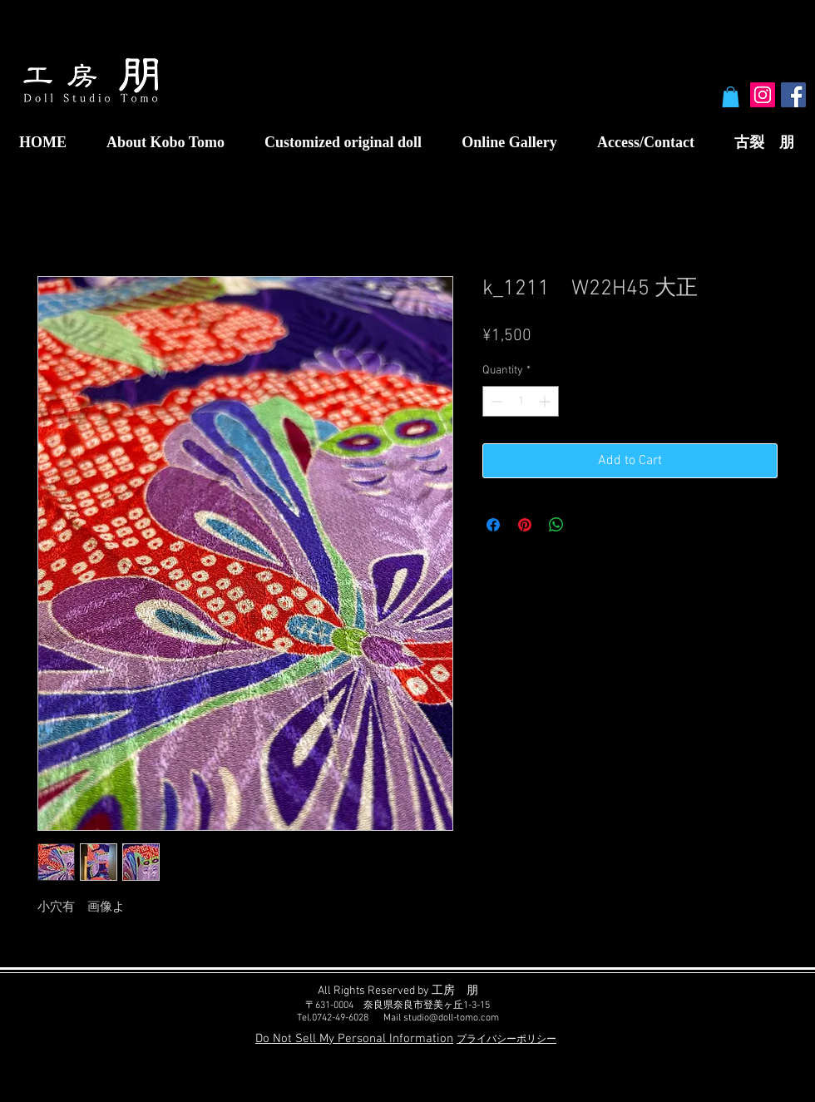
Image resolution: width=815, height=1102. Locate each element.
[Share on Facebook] (493, 525)
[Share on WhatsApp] (556, 525)
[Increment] (546, 401)
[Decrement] (495, 401)
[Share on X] (588, 525)
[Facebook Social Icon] (793, 94)
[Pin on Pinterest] (525, 525)
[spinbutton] (521, 401)
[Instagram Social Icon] (762, 94)
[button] (730, 96)
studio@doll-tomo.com (451, 1018)
